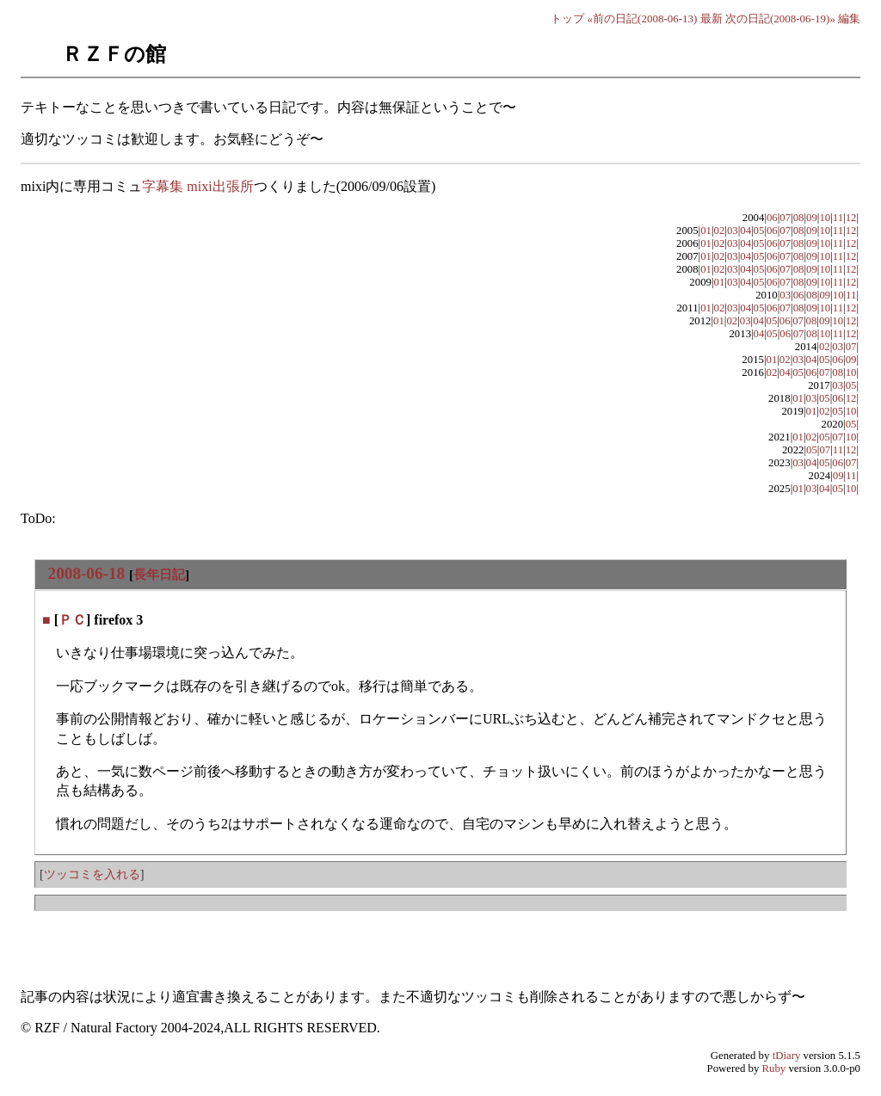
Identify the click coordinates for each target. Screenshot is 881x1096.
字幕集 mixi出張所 (197, 186)
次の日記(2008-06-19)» (780, 18)
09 (811, 218)
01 (706, 231)
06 (772, 218)
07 (785, 218)
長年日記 (159, 574)
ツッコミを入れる (92, 874)
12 (851, 218)
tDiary (787, 1056)
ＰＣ (72, 620)
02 (719, 231)
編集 (849, 18)
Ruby (774, 1068)
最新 (711, 18)
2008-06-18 (87, 573)
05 (759, 231)
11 (838, 218)
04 (745, 231)
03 (732, 231)
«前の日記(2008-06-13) (643, 18)
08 (798, 218)
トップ (567, 18)
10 (824, 218)
